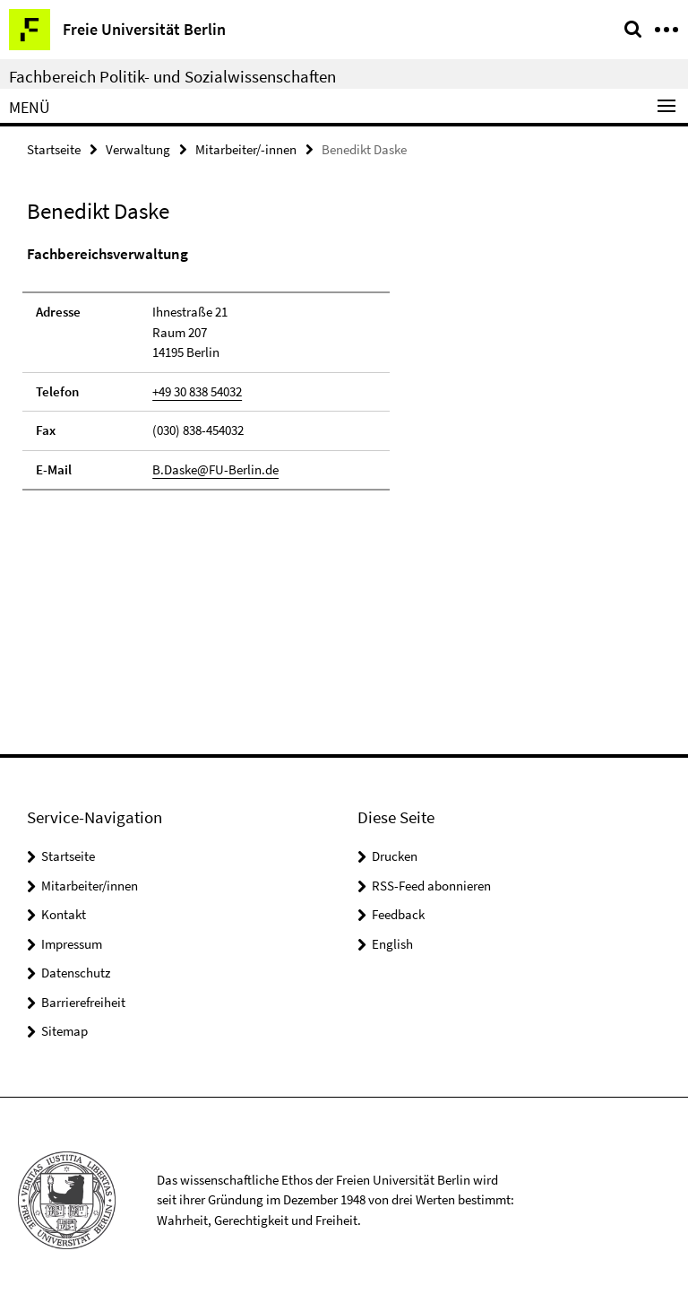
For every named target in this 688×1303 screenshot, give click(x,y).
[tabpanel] (206, 367)
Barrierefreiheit (83, 1002)
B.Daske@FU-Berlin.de (215, 469)
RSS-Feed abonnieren (431, 885)
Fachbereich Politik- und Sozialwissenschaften (172, 76)
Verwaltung (138, 149)
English (392, 943)
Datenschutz (75, 972)
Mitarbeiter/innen (89, 885)
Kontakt (63, 914)
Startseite (54, 149)
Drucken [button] (394, 855)
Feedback (398, 914)
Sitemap (64, 1030)
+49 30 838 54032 (197, 391)
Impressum (71, 943)
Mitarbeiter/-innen (246, 149)
